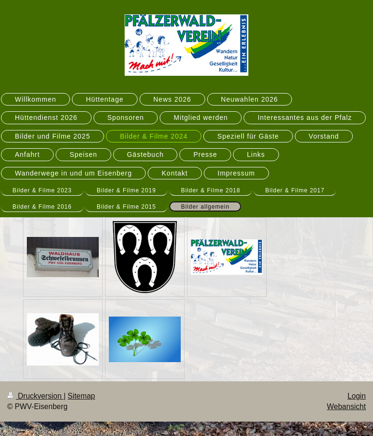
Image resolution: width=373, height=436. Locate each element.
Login (357, 396)
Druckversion (35, 396)
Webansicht (346, 406)
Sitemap (81, 396)
